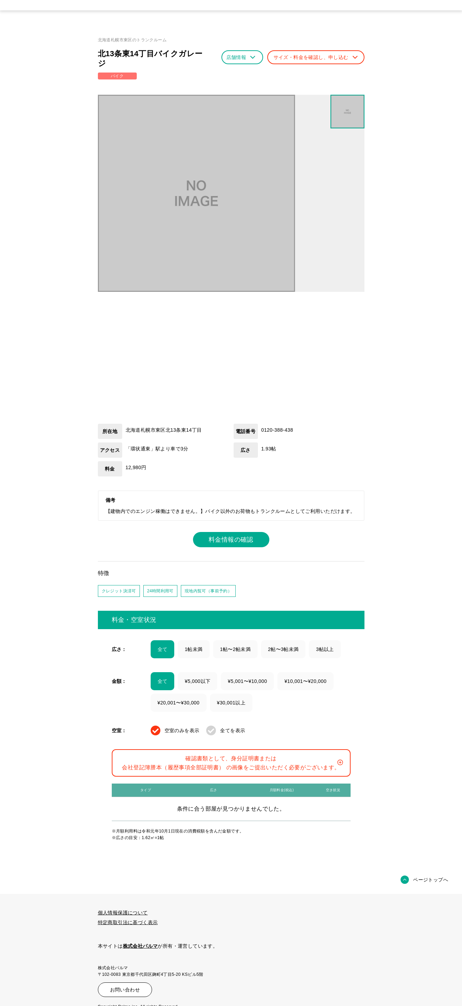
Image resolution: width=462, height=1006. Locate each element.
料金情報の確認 (231, 539)
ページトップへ (430, 879)
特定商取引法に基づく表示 (128, 922)
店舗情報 (240, 57)
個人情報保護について (123, 912)
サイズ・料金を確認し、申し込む (316, 57)
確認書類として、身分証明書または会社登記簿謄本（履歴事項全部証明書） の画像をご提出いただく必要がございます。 (232, 762)
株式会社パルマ (140, 946)
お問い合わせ (125, 989)
